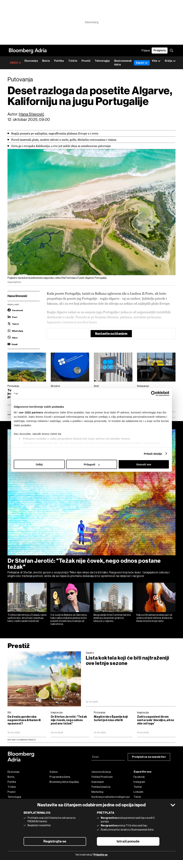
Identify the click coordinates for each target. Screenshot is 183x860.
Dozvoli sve (143, 464)
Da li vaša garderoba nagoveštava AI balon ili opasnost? (24, 720)
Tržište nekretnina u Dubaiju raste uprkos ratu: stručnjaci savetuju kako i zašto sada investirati (27, 617)
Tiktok (137, 796)
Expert (142, 62)
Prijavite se (101, 854)
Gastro (90, 652)
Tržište (72, 60)
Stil (9, 712)
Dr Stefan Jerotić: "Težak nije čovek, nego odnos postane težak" (84, 564)
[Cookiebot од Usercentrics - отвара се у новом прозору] (153, 393)
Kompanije (143, 386)
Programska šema (60, 776)
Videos (54, 771)
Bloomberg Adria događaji (64, 781)
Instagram (139, 781)
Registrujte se (54, 841)
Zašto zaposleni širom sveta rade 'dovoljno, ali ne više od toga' (155, 720)
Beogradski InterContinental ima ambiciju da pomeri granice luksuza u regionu (112, 617)
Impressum (98, 781)
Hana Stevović (31, 114)
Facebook (139, 776)
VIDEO (15, 62)
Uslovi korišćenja (101, 771)
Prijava (146, 50)
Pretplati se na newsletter (149, 756)
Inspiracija (57, 712)
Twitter (137, 786)
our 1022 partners (31, 412)
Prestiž (85, 60)
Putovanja (13, 386)
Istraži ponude (128, 841)
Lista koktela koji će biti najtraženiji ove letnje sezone (127, 660)
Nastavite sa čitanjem (111, 333)
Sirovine (55, 386)
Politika (59, 60)
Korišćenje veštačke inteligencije (111, 796)
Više (156, 61)
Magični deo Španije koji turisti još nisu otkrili (111, 718)
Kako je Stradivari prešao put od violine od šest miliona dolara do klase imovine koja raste (154, 617)
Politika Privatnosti (102, 776)
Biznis (46, 60)
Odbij (39, 464)
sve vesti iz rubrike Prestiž (22, 740)
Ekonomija (31, 60)
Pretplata (160, 50)
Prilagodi (92, 464)
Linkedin (138, 791)
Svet (96, 386)
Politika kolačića (101, 786)
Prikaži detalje (153, 453)
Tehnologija (102, 60)
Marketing (97, 791)
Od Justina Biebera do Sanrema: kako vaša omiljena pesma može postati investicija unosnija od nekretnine (68, 619)
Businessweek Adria (123, 62)
